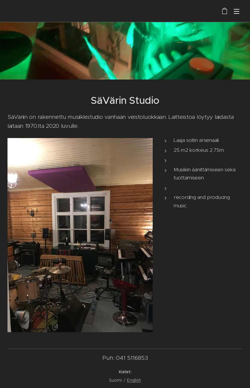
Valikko (236, 11)
